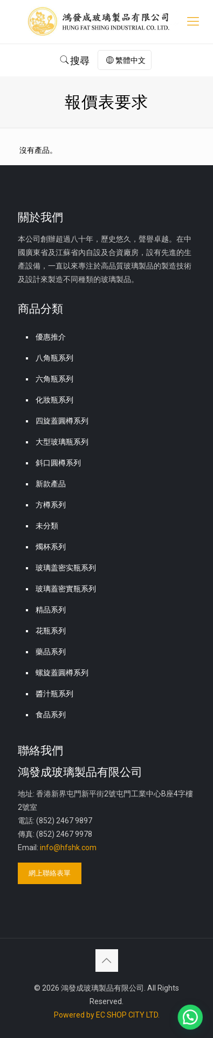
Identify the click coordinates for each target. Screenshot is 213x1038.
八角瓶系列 (54, 358)
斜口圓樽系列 (58, 462)
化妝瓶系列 (54, 400)
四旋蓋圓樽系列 (62, 420)
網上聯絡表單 (50, 873)
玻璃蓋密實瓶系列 (66, 588)
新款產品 (51, 483)
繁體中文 (126, 60)
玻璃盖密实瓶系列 (66, 567)
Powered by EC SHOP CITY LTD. (107, 1015)
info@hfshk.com (68, 847)
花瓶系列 (51, 630)
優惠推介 (51, 337)
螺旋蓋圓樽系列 (62, 672)
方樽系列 (51, 504)
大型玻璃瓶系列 (62, 441)
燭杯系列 (51, 546)
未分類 (47, 525)
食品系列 (51, 714)
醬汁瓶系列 (54, 693)
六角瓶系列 (54, 379)
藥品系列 (51, 651)
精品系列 (51, 609)
